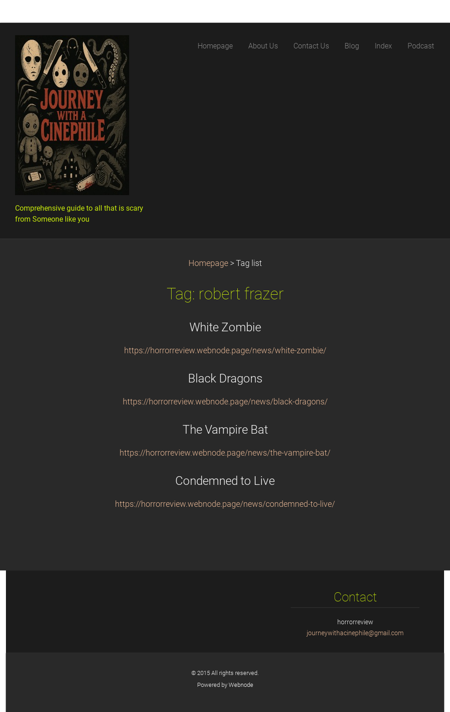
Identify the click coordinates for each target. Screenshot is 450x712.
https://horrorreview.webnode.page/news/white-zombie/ (225, 350)
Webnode (241, 684)
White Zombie (225, 327)
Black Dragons (225, 378)
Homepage (208, 263)
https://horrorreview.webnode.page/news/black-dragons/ (225, 401)
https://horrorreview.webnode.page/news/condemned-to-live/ (225, 504)
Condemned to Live (225, 481)
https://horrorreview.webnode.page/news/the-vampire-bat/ (225, 452)
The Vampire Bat (225, 429)
